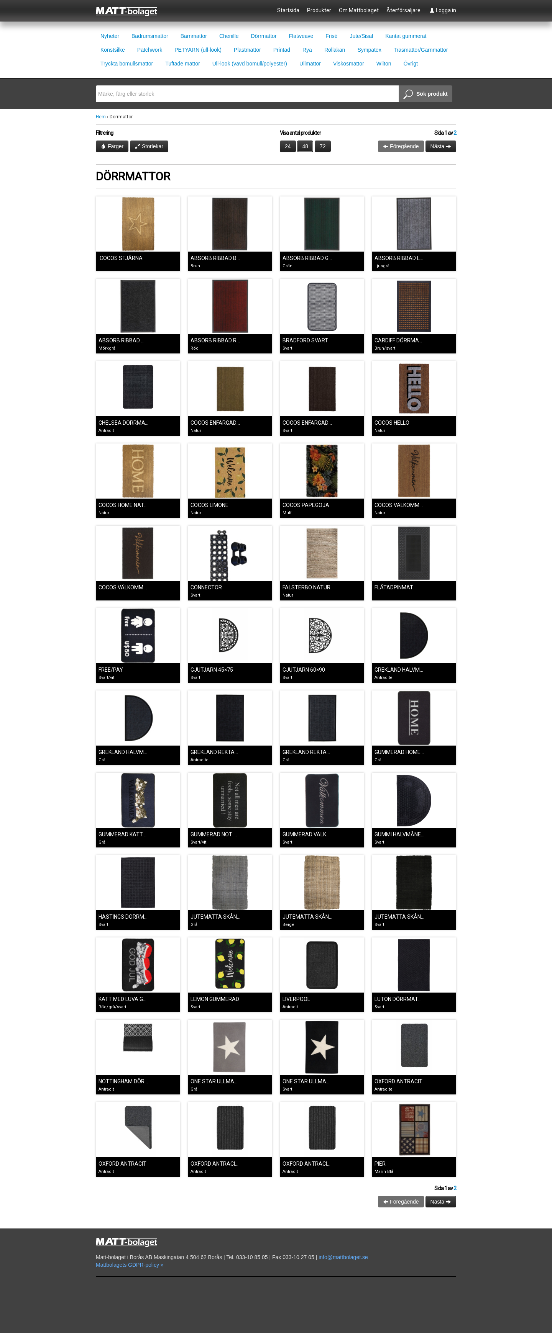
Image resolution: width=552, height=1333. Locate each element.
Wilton (383, 64)
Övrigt (411, 64)
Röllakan (334, 50)
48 (305, 146)
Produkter (319, 10)
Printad (281, 50)
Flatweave (301, 36)
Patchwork (149, 50)
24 (288, 146)
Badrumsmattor (149, 36)
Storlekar (149, 146)
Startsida (288, 10)
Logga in (442, 10)
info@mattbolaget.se (343, 1257)
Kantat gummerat (405, 36)
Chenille (229, 36)
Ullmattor (310, 64)
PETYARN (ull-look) (198, 50)
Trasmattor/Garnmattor (421, 50)
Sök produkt (425, 94)
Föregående (401, 146)
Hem (101, 116)
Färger (112, 146)
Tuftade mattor (182, 64)
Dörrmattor (264, 36)
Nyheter (109, 36)
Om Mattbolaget (359, 10)
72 (323, 146)
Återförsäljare (403, 10)
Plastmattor (247, 50)
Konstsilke (112, 50)
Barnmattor (194, 36)
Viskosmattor (348, 64)
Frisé (331, 36)
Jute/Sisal (361, 36)
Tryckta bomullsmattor (126, 64)
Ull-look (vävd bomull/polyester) (249, 64)
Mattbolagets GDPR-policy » (130, 1265)
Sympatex (369, 50)
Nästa (440, 146)
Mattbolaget (131, 11)
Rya (307, 50)
